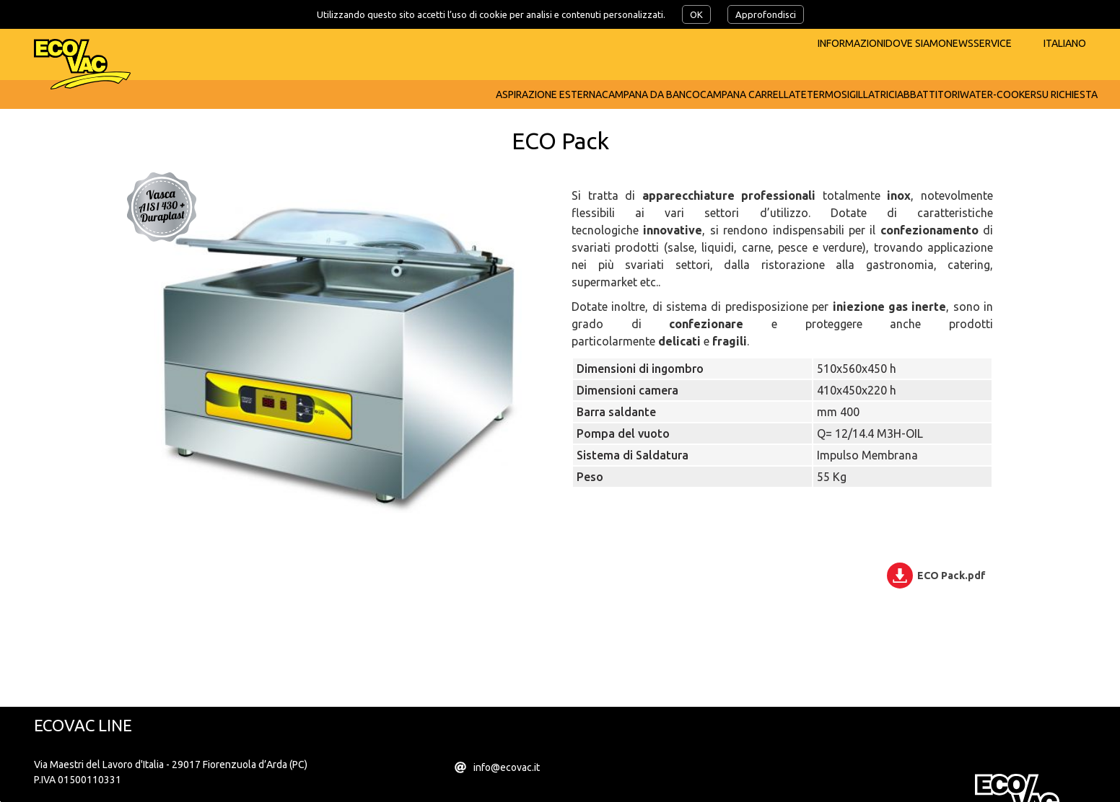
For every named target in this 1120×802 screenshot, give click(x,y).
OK (696, 14)
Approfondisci (765, 14)
